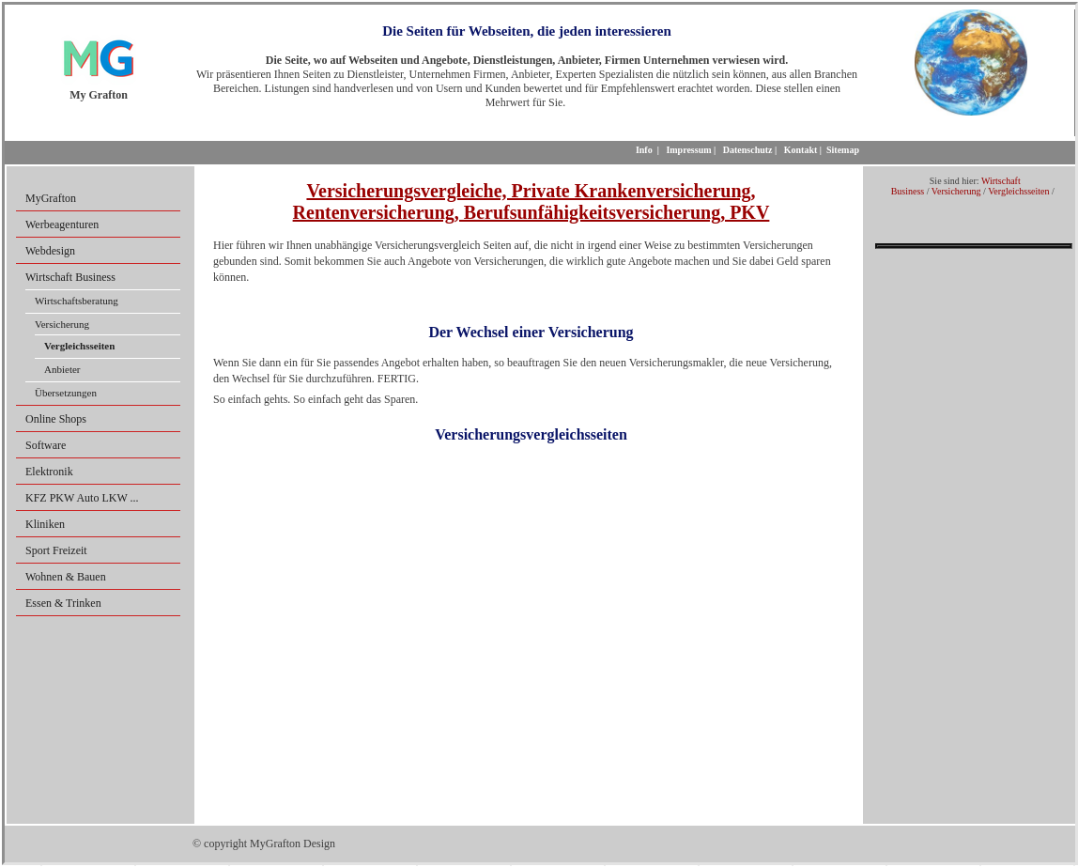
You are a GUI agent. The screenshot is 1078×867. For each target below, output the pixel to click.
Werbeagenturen (62, 224)
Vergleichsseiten (1018, 191)
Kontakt (801, 150)
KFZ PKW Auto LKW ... (82, 497)
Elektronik (49, 471)
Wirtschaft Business (70, 277)
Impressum (688, 150)
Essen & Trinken (63, 603)
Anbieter (62, 369)
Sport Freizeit (56, 550)
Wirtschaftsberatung (76, 300)
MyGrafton (50, 198)
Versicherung (62, 324)
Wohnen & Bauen (65, 576)
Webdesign (50, 250)
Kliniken (45, 524)
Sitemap (842, 150)
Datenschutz (748, 150)
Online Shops (55, 419)
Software (45, 445)
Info (644, 150)
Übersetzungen (66, 392)
